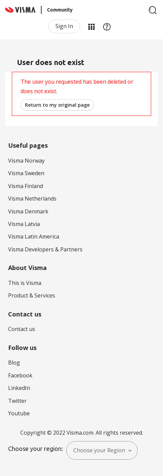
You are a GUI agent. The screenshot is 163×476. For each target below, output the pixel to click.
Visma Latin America (33, 236)
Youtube (19, 413)
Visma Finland (25, 186)
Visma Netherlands (32, 198)
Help (107, 26)
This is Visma (24, 283)
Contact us (21, 329)
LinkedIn (19, 388)
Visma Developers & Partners (45, 249)
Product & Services (31, 295)
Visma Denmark (28, 211)
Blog (14, 362)
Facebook (20, 375)
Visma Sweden (26, 173)
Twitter (17, 401)
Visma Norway (26, 160)
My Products (91, 26)
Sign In (64, 26)
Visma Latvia (24, 224)
